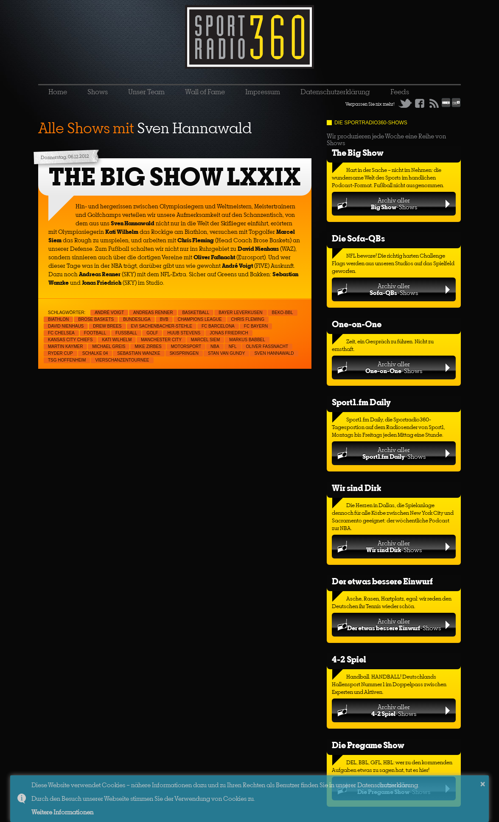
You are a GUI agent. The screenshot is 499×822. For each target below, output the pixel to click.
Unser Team (146, 92)
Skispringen (184, 353)
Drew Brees (107, 326)
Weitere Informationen (62, 812)
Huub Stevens (183, 333)
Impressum (262, 92)
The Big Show (358, 152)
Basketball (195, 312)
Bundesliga (136, 319)
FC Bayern (256, 326)
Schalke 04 (95, 353)
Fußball (126, 333)
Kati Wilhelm (117, 339)
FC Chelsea (61, 333)
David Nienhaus (66, 326)
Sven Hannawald (274, 353)
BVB (164, 319)
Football (95, 333)
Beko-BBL (282, 312)
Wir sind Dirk (356, 488)
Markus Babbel (247, 339)
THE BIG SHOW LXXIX (175, 177)
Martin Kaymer (65, 346)
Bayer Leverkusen (240, 312)
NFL (233, 346)
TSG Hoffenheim (67, 360)
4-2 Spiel (349, 659)
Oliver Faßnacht (267, 346)
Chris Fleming (247, 319)
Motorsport (186, 346)
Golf (152, 333)
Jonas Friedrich (229, 333)
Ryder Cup (60, 353)
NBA (214, 346)
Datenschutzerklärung (335, 92)
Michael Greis (108, 346)
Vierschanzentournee (122, 360)
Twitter (405, 103)
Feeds (399, 92)
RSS (434, 103)
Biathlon (58, 319)
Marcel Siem (205, 339)
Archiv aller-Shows (394, 203)
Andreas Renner (153, 312)
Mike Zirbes (148, 346)
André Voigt (109, 312)
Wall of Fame (205, 92)
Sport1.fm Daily (361, 402)
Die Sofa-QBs (358, 238)
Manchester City (161, 339)
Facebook (419, 103)
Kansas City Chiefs (70, 339)
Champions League (200, 319)
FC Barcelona (218, 326)
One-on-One (356, 324)
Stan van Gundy (226, 353)
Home (57, 92)
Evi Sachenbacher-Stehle (161, 326)
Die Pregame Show (368, 745)
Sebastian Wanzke (138, 353)
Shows (97, 92)
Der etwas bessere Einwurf (382, 581)
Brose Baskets (96, 319)
